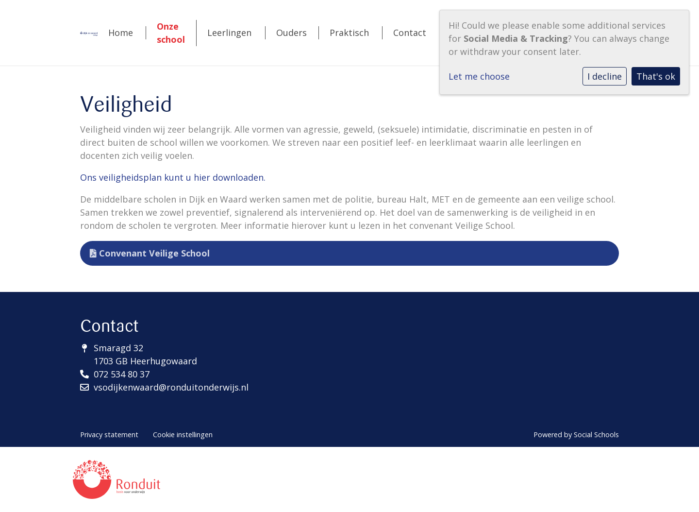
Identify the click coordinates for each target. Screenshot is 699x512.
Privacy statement (109, 434)
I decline (604, 76)
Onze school (171, 32)
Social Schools (596, 434)
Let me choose (479, 76)
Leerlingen (229, 32)
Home (120, 32)
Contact (409, 32)
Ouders (291, 32)
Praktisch (349, 32)
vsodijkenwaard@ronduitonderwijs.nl (171, 387)
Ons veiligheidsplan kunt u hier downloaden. (173, 177)
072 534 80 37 (122, 374)
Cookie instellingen (183, 434)
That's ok (655, 76)
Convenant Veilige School (150, 253)
